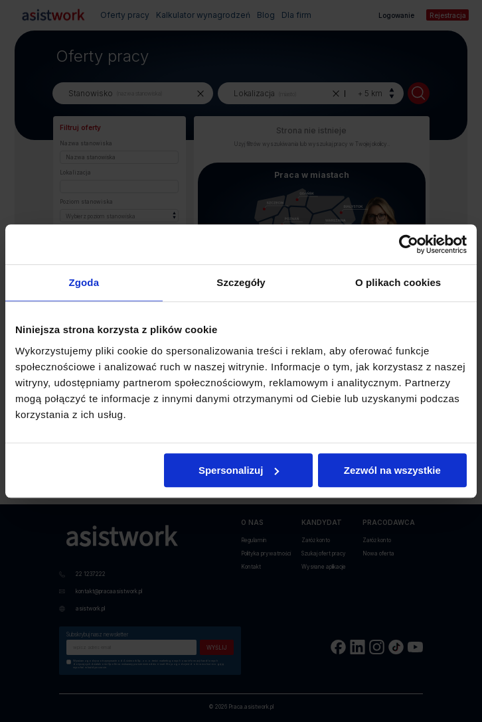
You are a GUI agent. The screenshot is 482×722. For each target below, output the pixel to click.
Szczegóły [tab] (240, 282)
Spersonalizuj (239, 470)
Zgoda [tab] (84, 282)
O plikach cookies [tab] (398, 282)
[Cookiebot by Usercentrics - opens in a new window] (409, 244)
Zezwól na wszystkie (392, 470)
